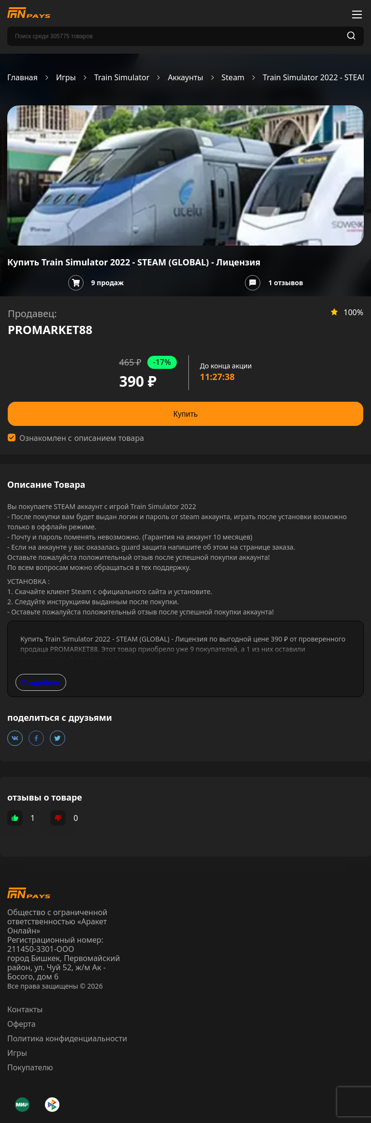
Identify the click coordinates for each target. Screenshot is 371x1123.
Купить (185, 414)
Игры (66, 77)
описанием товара (109, 438)
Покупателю (30, 1067)
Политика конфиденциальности (67, 1038)
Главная (22, 77)
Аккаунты (185, 77)
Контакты (25, 1009)
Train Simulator (121, 77)
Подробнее (41, 682)
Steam (233, 77)
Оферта (21, 1024)
